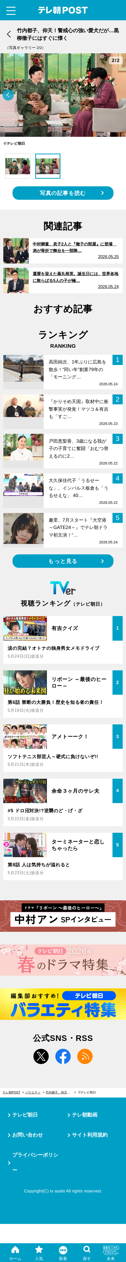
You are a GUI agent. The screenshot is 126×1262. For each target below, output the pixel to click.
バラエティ (33, 1092)
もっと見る (63, 561)
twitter (41, 1056)
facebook (63, 1056)
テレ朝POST (63, 10)
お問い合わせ (27, 1135)
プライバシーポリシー (35, 1162)
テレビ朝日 (25, 1115)
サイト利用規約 (90, 1135)
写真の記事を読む (63, 193)
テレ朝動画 (84, 1115)
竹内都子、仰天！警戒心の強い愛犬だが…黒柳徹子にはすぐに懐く (61, 1092)
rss (85, 1056)
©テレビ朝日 (87, 1092)
